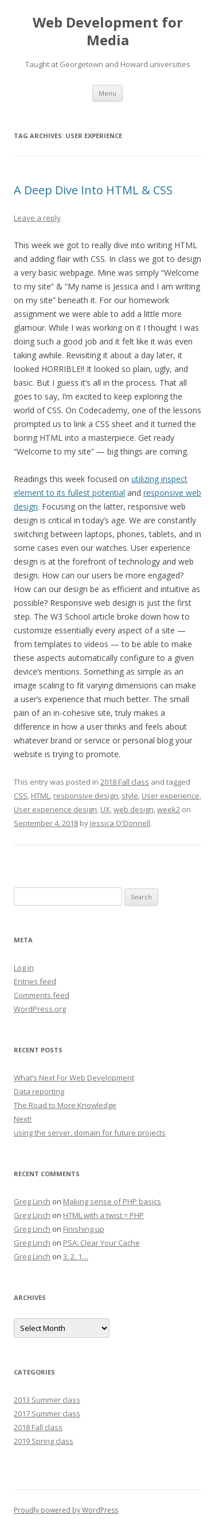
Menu (107, 93)
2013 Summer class (47, 1400)
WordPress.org (40, 1009)
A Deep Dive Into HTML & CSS (93, 190)
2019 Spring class (43, 1441)
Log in (24, 967)
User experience (171, 795)
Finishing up (83, 1229)
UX (105, 809)
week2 (168, 809)
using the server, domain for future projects (90, 1132)
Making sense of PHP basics (112, 1201)
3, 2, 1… (75, 1256)
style (130, 795)
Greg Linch (32, 1201)
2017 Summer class (47, 1413)
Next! (23, 1119)
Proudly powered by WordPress (66, 1510)
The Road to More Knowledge (65, 1105)
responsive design (85, 795)
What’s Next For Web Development (74, 1077)
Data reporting (39, 1091)
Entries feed (35, 981)
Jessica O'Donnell (120, 823)
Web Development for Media (108, 31)
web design (134, 809)
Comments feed (41, 995)
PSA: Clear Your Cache (101, 1243)
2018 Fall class (124, 782)
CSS (21, 795)
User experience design (55, 809)
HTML (40, 795)
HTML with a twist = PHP (103, 1215)
